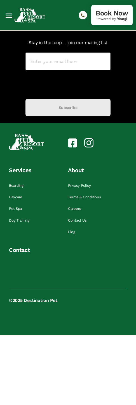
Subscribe (68, 107)
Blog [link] (72, 232)
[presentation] (68, 84)
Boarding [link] (17, 185)
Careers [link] (75, 208)
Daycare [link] (16, 197)
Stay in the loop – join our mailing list (68, 42)
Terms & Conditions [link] (85, 197)
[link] (112, 15)
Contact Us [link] (78, 220)
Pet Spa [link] (16, 208)
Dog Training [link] (20, 220)
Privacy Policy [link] (80, 185)
